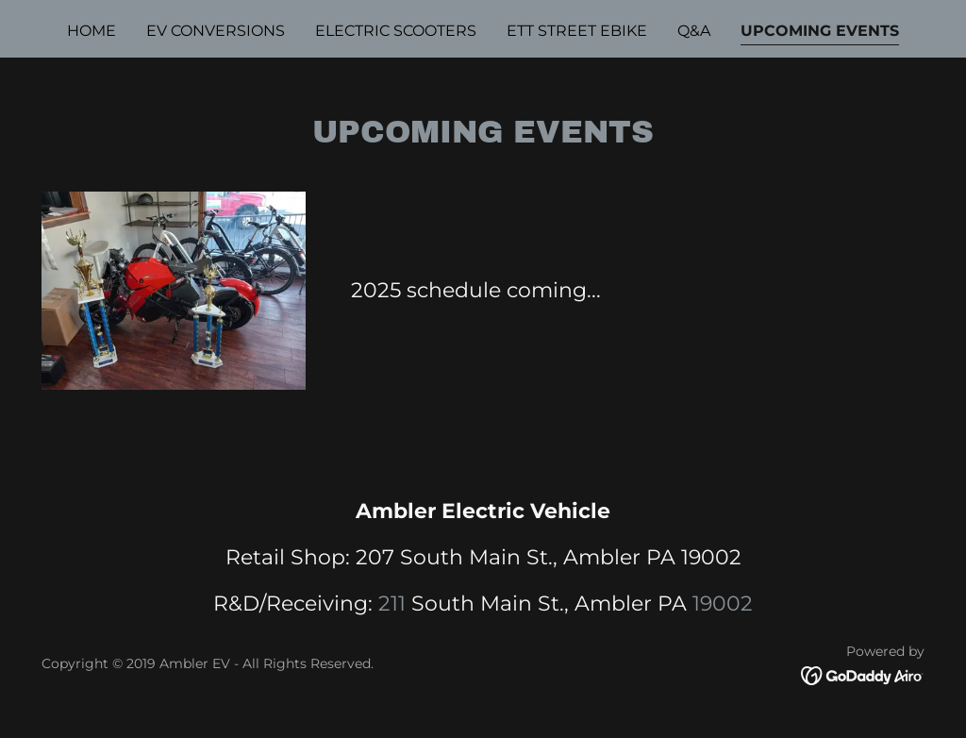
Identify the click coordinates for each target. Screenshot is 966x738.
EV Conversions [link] (215, 31)
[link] (862, 674)
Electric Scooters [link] (395, 31)
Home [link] (91, 31)
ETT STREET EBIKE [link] (577, 31)
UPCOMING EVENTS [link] (820, 31)
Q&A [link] (693, 31)
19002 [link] (722, 603)
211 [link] (392, 603)
